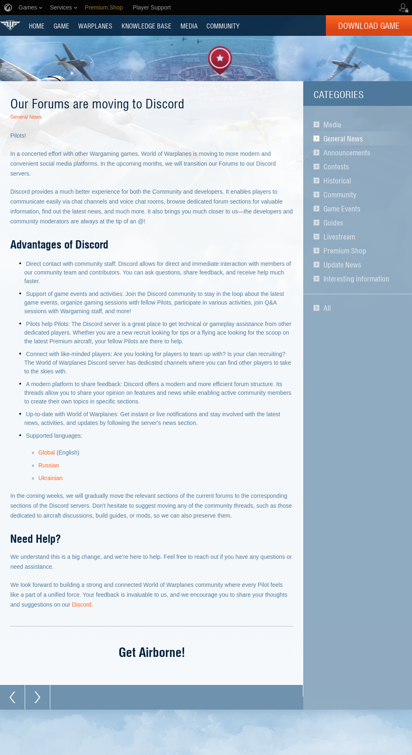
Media (332, 124)
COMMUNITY (222, 25)
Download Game (369, 25)
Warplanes (95, 25)
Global (46, 452)
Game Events (341, 208)
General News (343, 138)
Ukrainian (50, 478)
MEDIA (189, 25)
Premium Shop (344, 250)
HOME (36, 25)
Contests (336, 166)
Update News (342, 264)
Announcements (346, 152)
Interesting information (356, 278)
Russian (48, 465)
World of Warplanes (10, 25)
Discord (81, 604)
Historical (337, 180)
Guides (333, 222)
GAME (61, 25)
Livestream (339, 236)
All (327, 307)
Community (339, 194)
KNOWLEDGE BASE (146, 25)
